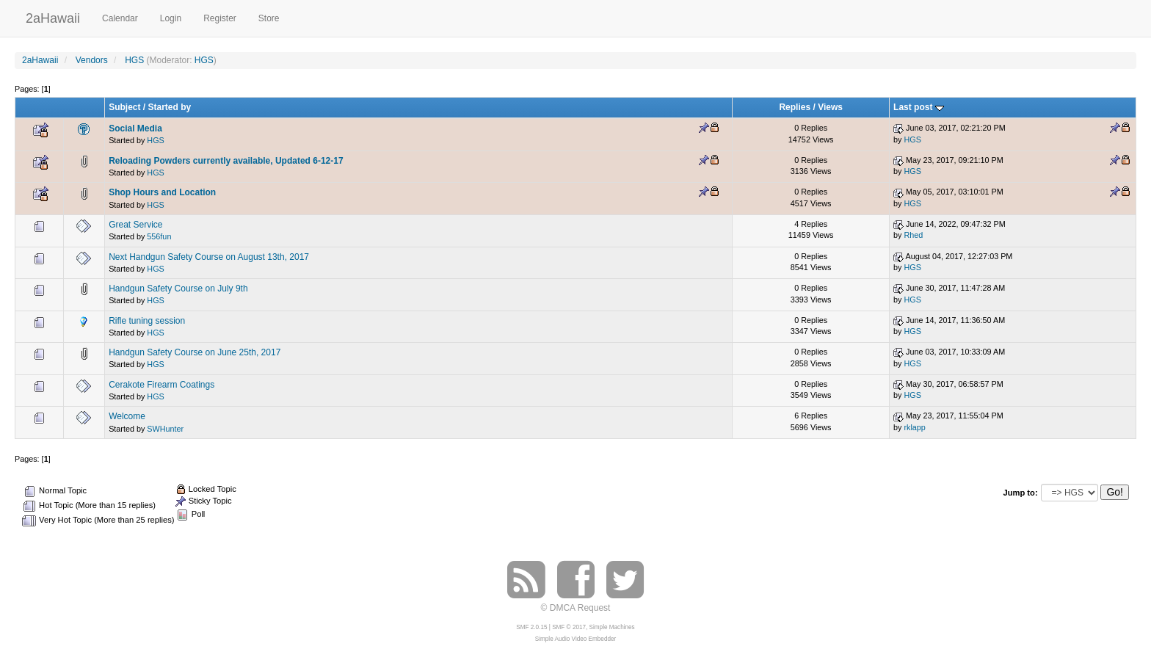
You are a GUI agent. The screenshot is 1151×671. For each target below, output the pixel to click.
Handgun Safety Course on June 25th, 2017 (194, 352)
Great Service (135, 225)
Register (219, 18)
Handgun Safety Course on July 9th (178, 288)
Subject (124, 107)
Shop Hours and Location (162, 192)
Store (269, 18)
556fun (159, 236)
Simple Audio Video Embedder (575, 639)
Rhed (913, 235)
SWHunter (165, 428)
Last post (918, 107)
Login (170, 18)
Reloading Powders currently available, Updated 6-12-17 (226, 161)
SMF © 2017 (569, 627)
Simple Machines (612, 627)
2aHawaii (53, 16)
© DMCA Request (576, 608)
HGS (204, 60)
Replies (794, 107)
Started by (170, 107)
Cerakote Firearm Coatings (161, 385)
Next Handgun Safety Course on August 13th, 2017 (209, 257)
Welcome (127, 416)
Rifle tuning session (147, 321)
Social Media (135, 128)
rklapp (914, 427)
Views (830, 107)
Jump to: (1020, 492)
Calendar (120, 18)
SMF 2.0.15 (531, 627)
